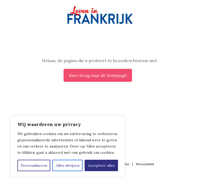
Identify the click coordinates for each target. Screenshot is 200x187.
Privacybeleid (145, 164)
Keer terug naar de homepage (98, 75)
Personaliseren (34, 165)
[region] (67, 146)
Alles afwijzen (67, 165)
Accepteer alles (101, 165)
